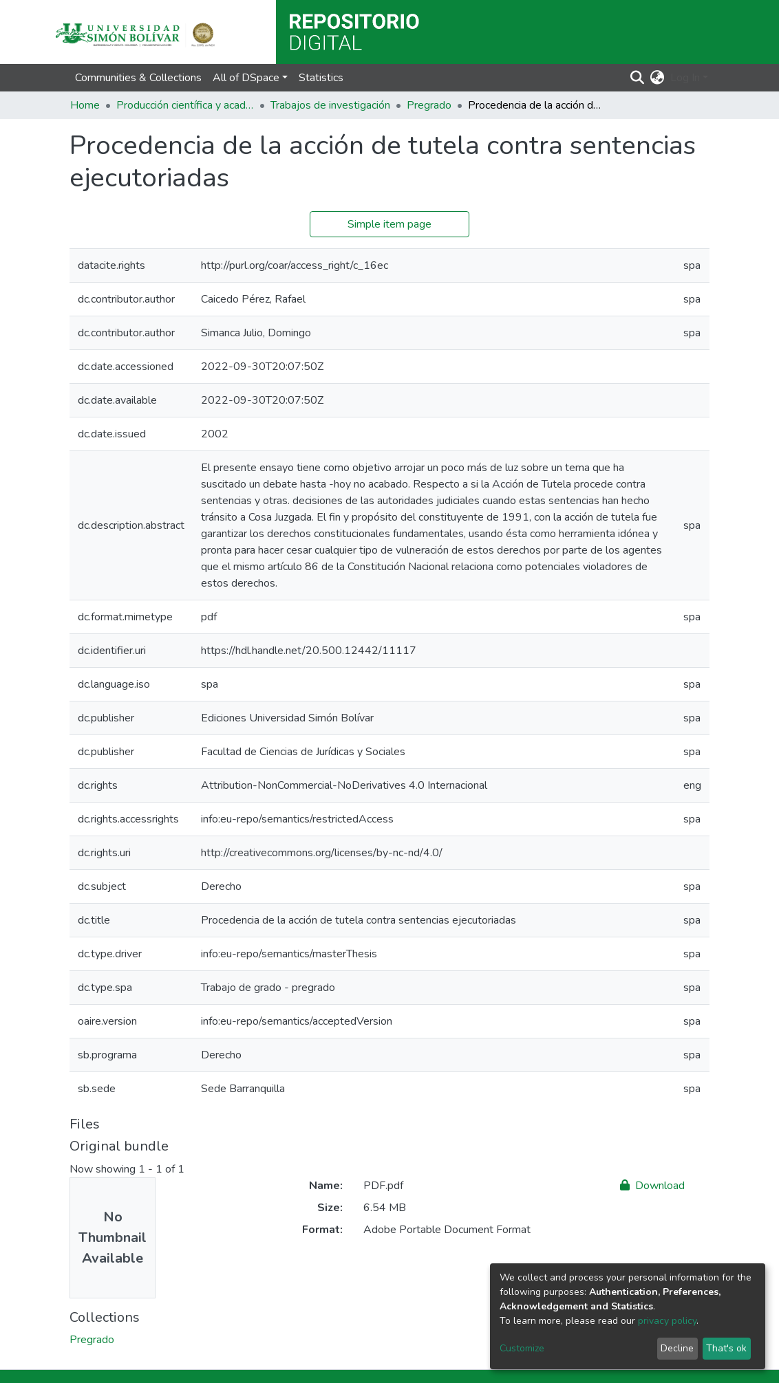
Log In (685, 77)
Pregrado (429, 105)
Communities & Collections (138, 77)
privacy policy (667, 1320)
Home (85, 105)
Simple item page (389, 224)
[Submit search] (637, 77)
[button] (657, 77)
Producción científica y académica (185, 105)
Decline (677, 1348)
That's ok (726, 1348)
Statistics (321, 77)
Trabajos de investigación (330, 105)
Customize (522, 1348)
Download (652, 1185)
